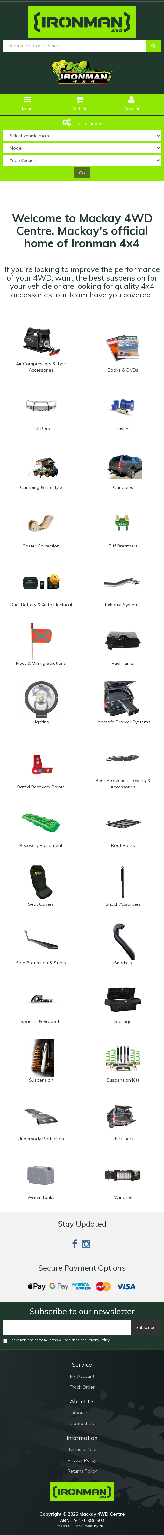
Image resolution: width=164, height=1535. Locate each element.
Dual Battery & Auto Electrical (41, 604)
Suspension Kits (123, 1080)
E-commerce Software (75, 1526)
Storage (123, 1021)
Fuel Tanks (123, 663)
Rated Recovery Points (41, 787)
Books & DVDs (123, 370)
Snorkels (123, 963)
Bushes (123, 428)
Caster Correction (41, 546)
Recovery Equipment (40, 845)
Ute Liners (123, 1139)
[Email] (67, 1327)
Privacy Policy (99, 1340)
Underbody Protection (41, 1139)
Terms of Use (82, 1449)
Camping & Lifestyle (41, 487)
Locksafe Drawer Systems (123, 722)
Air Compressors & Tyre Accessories (41, 367)
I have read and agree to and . (57, 1340)
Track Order (82, 1387)
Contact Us (82, 1423)
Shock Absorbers (123, 904)
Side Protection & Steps (41, 963)
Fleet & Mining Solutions (41, 663)
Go (82, 173)
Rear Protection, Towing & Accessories (123, 784)
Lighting (41, 722)
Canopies (123, 487)
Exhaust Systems (123, 604)
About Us (82, 1412)
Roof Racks (123, 845)
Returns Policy (82, 1471)
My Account (82, 1376)
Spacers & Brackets (40, 1021)
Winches (123, 1197)
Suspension (41, 1080)
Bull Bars (41, 428)
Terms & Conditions (64, 1340)
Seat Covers (41, 904)
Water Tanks (40, 1197)
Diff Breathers (123, 546)
